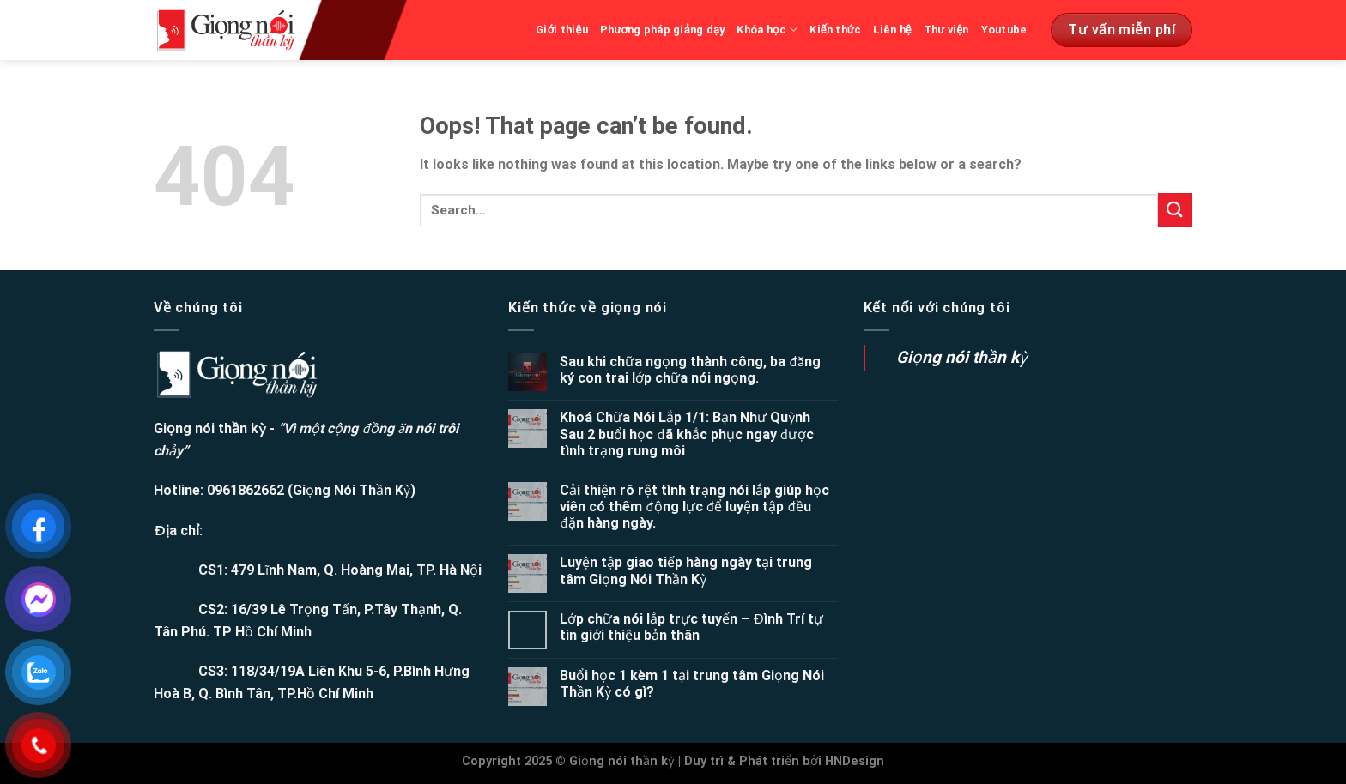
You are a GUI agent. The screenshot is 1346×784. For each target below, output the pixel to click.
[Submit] (1175, 209)
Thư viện (946, 29)
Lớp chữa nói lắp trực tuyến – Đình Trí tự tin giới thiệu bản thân (691, 627)
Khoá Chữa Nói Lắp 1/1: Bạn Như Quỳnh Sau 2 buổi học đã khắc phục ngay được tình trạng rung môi (687, 433)
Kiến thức (835, 29)
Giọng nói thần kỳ (962, 357)
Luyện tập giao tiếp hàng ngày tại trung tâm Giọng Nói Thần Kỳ (686, 570)
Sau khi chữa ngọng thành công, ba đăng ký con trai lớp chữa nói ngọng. (690, 369)
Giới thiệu (562, 29)
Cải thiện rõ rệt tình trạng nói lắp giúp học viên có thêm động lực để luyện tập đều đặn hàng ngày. (694, 506)
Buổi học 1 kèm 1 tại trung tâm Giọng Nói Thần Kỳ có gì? (692, 683)
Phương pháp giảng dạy (662, 29)
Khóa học (767, 29)
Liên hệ (892, 29)
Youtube (1004, 29)
